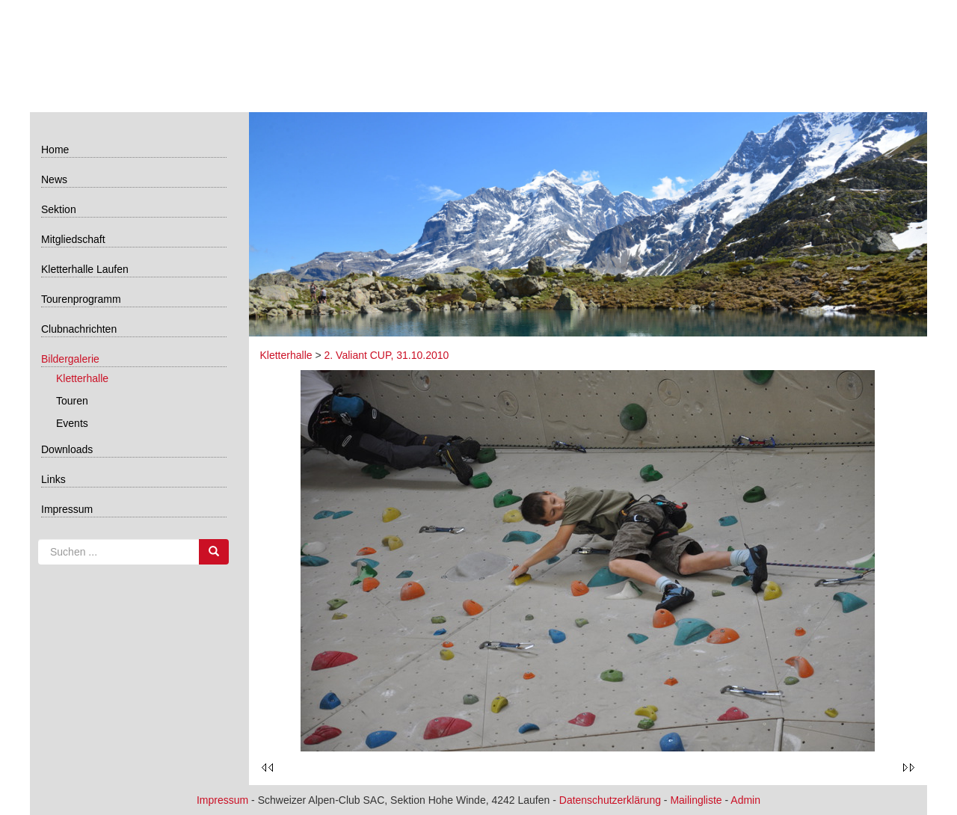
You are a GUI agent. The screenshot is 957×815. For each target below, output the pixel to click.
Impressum (67, 509)
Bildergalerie (70, 359)
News (54, 179)
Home (55, 150)
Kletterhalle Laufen (85, 269)
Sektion (58, 209)
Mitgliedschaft (73, 239)
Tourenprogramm (81, 299)
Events (72, 423)
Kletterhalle (82, 378)
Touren (72, 401)
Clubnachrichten (79, 329)
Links (53, 479)
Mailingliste (695, 800)
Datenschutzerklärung (610, 800)
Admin (745, 800)
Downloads (67, 449)
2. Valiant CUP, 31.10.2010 (386, 355)
